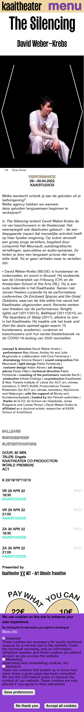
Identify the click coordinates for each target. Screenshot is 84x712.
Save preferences (18, 692)
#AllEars (11, 432)
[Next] (77, 111)
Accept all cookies (61, 706)
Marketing (14, 659)
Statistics (13, 666)
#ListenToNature (19, 444)
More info (9, 631)
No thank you (27, 706)
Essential (13, 638)
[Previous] (6, 111)
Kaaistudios (42, 185)
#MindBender (15, 438)
